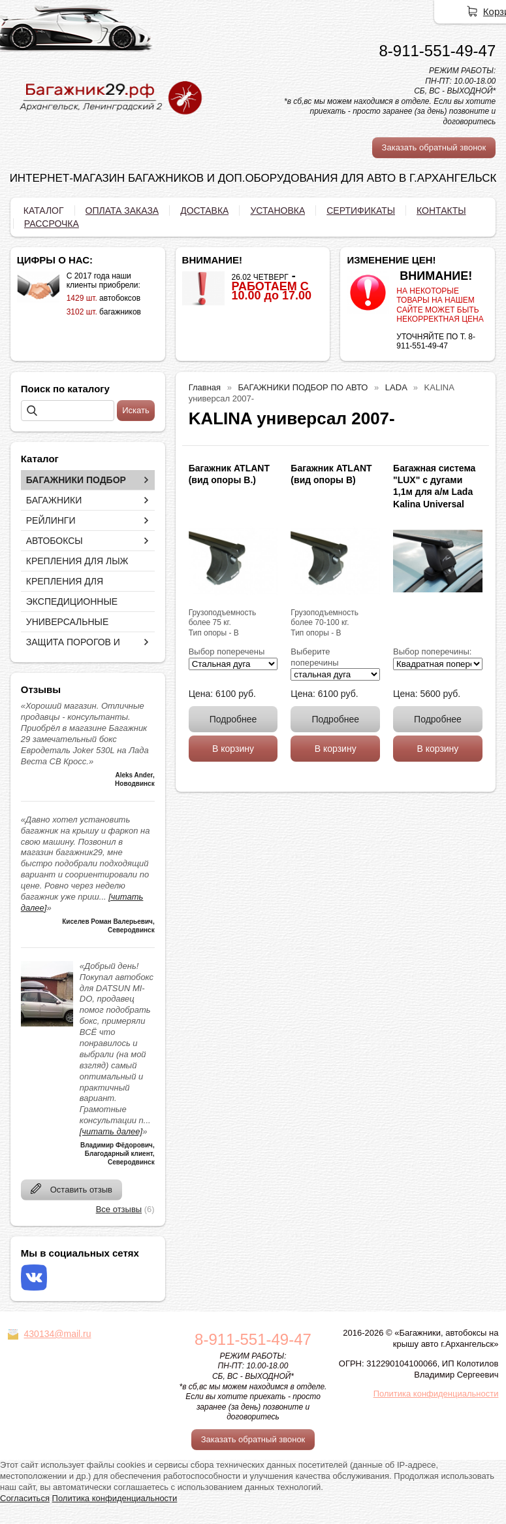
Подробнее (233, 719)
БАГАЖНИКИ (54, 500)
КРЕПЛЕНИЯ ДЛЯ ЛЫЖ (77, 561)
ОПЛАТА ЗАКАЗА (122, 210)
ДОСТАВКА (204, 210)
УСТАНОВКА (277, 210)
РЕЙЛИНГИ (51, 520)
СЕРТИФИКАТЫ (360, 210)
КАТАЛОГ (44, 210)
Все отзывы (119, 1209)
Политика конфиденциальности (436, 1393)
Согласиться (25, 1498)
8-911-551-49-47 (437, 50)
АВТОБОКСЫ (54, 540)
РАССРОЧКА (51, 223)
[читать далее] (111, 1131)
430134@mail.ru (57, 1334)
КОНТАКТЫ (441, 210)
